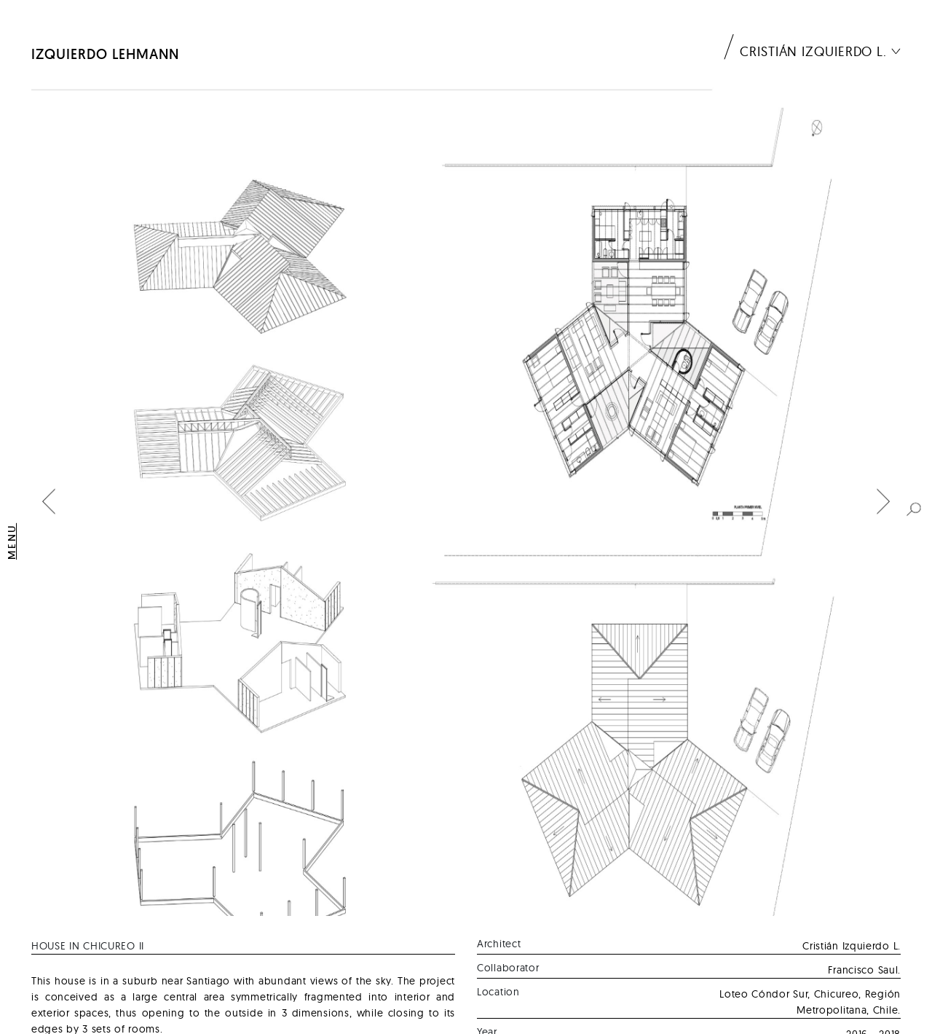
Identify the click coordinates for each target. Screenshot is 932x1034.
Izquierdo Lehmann (105, 54)
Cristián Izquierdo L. (813, 51)
